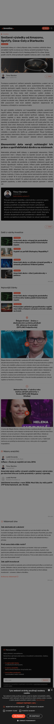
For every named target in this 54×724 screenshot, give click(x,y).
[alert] (27, 362)
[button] (27, 703)
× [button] (51, 690)
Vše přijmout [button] (18, 716)
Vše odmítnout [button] (34, 716)
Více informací (40, 700)
